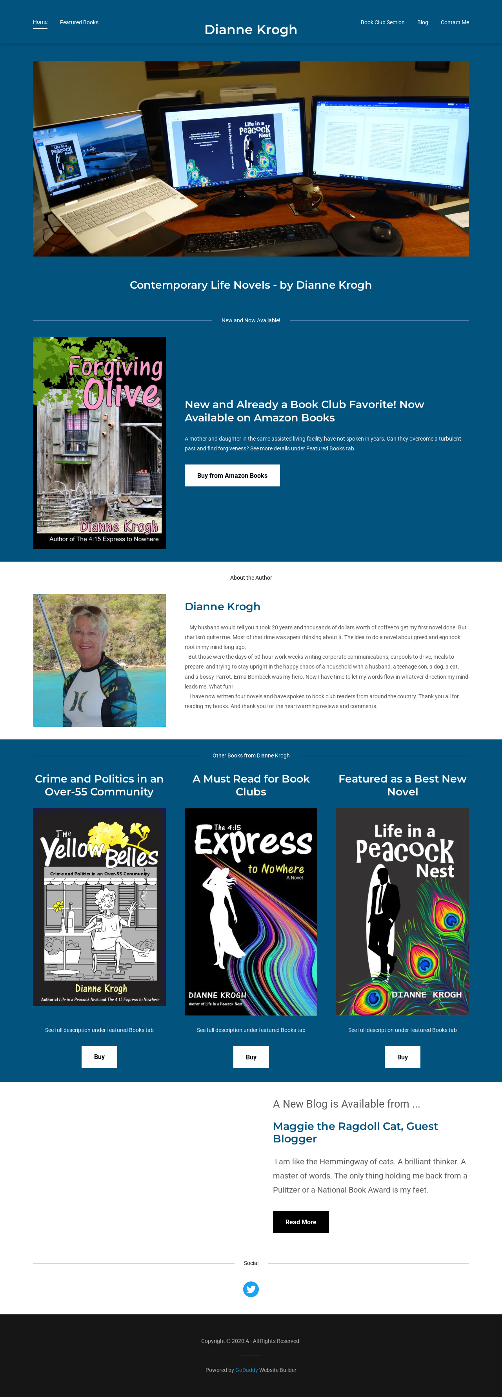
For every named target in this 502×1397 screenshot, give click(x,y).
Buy (99, 1057)
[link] (251, 49)
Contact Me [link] (455, 39)
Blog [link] (422, 39)
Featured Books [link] (79, 39)
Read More (301, 1222)
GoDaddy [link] (246, 1370)
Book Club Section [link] (383, 39)
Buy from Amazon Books (232, 475)
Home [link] (40, 39)
